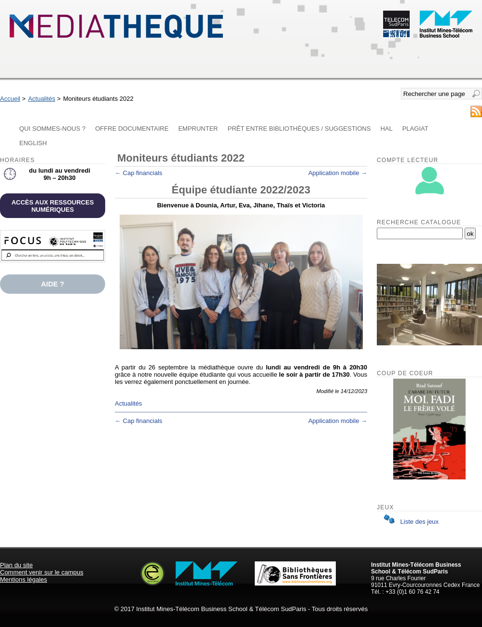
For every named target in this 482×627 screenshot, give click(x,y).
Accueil (10, 98)
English (33, 143)
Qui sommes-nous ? (52, 128)
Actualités (41, 98)
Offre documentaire (131, 128)
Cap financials (138, 173)
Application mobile (337, 173)
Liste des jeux (409, 521)
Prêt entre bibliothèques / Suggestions (299, 128)
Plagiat (415, 128)
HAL (386, 128)
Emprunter (198, 128)
